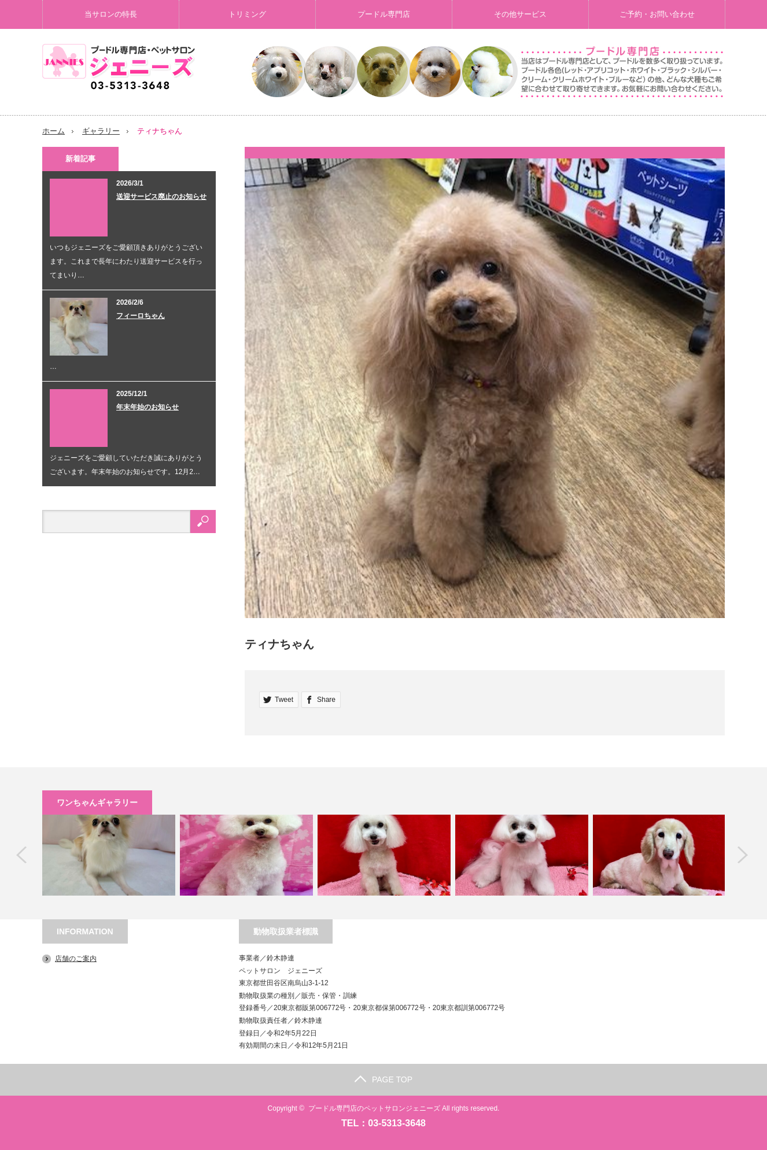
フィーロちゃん (140, 315)
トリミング (247, 14)
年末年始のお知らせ (147, 406)
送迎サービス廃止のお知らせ (161, 196)
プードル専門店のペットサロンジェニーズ (374, 1108)
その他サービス (520, 14)
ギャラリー (101, 131)
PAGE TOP (383, 1079)
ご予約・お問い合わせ (657, 14)
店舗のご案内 (76, 958)
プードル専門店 (383, 14)
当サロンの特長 (110, 14)
